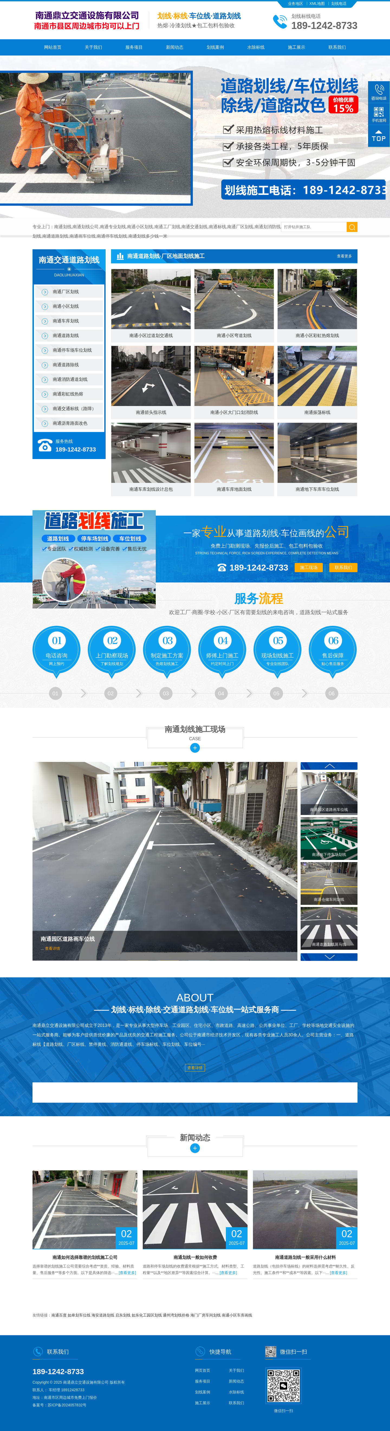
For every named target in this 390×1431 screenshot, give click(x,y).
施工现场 (308, 567)
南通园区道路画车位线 (68, 939)
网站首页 (52, 47)
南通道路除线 (66, 364)
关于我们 (93, 47)
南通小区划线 (66, 306)
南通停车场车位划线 (72, 350)
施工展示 (296, 47)
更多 (195, 748)
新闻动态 (174, 47)
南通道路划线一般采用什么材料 (305, 1257)
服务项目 (134, 47)
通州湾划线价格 (176, 1315)
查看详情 (52, 948)
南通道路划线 (66, 335)
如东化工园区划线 (147, 1315)
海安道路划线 (103, 1315)
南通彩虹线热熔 (68, 394)
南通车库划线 (66, 321)
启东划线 (123, 1315)
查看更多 (344, 256)
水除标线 (256, 47)
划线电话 (338, 3)
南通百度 (59, 1315)
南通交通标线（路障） (74, 408)
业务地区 (295, 3)
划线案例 (215, 47)
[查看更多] (127, 1272)
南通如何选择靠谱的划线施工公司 (85, 1257)
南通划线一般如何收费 (195, 1257)
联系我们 (337, 47)
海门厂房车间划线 (206, 1315)
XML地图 (317, 3)
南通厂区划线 (66, 291)
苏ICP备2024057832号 (67, 1405)
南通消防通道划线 (70, 379)
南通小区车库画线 (237, 1315)
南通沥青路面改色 (70, 423)
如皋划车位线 (80, 1315)
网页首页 (202, 1370)
